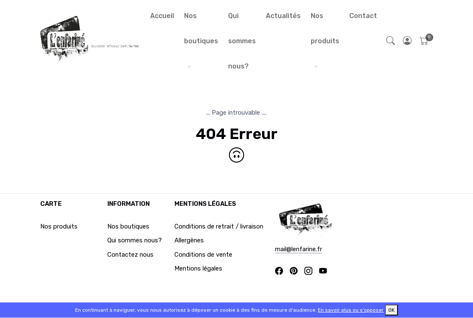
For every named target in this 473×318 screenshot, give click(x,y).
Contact (363, 16)
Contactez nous (130, 254)
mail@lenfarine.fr (298, 249)
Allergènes (189, 240)
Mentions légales (198, 268)
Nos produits (325, 28)
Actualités (283, 16)
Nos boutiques (201, 28)
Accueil (162, 16)
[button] (407, 41)
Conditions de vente (203, 254)
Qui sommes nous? (242, 41)
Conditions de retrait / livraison (218, 226)
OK (391, 310)
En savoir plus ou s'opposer (351, 310)
